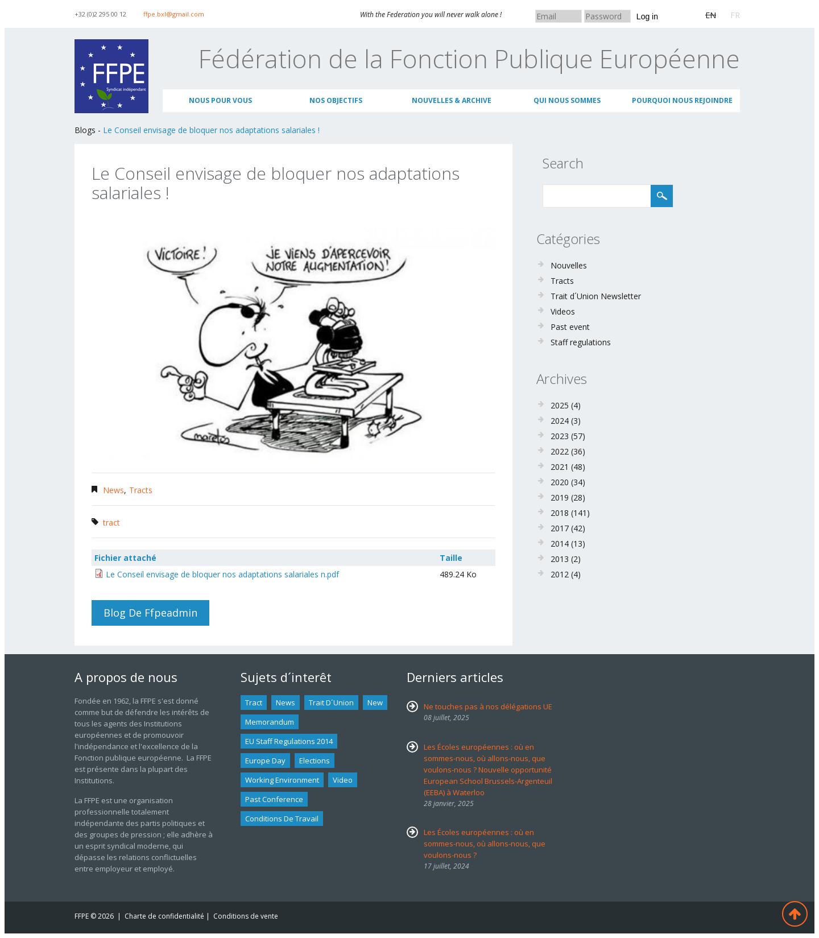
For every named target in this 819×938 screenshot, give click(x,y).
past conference (274, 799)
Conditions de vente (245, 916)
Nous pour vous (220, 100)
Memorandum (269, 722)
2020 (560, 482)
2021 (560, 466)
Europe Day (265, 760)
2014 (560, 543)
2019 (560, 497)
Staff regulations (581, 342)
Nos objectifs (335, 100)
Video (343, 780)
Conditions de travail (281, 818)
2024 (560, 420)
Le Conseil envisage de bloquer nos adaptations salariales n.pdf (222, 574)
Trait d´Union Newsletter (596, 296)
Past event (570, 326)
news (285, 702)
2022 (560, 451)
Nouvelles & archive (451, 100)
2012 (560, 574)
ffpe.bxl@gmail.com (173, 14)
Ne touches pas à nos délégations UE (488, 706)
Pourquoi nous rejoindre (682, 100)
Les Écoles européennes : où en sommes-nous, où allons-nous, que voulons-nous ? (484, 843)
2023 (560, 436)
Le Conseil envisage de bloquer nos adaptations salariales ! (211, 130)
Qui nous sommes (567, 100)
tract (111, 522)
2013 (560, 558)
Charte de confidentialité (164, 916)
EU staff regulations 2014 (289, 741)
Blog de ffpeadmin (150, 612)
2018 (560, 512)
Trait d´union (331, 702)
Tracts (140, 490)
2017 (560, 528)
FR (735, 15)
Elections (314, 760)
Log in (647, 16)
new (375, 702)
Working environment (282, 780)
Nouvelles (569, 265)
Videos (563, 311)
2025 (560, 405)
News (113, 490)
